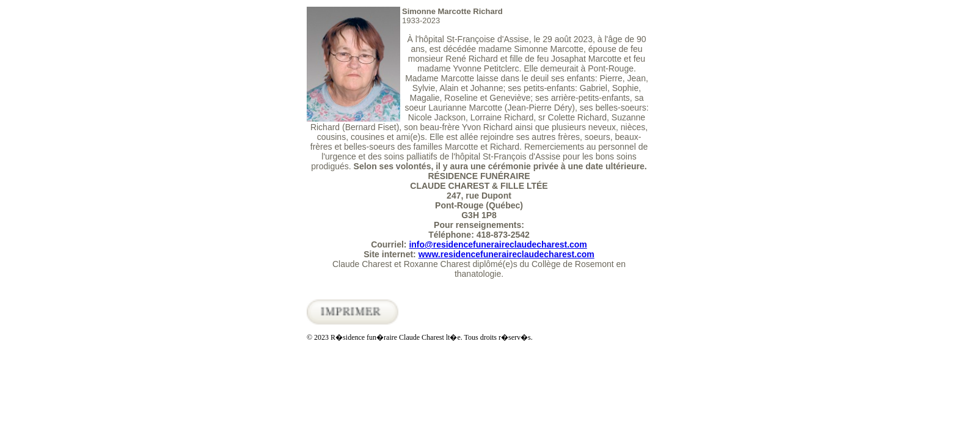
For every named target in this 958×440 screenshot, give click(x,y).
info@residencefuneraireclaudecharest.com (498, 244)
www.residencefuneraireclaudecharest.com (506, 254)
